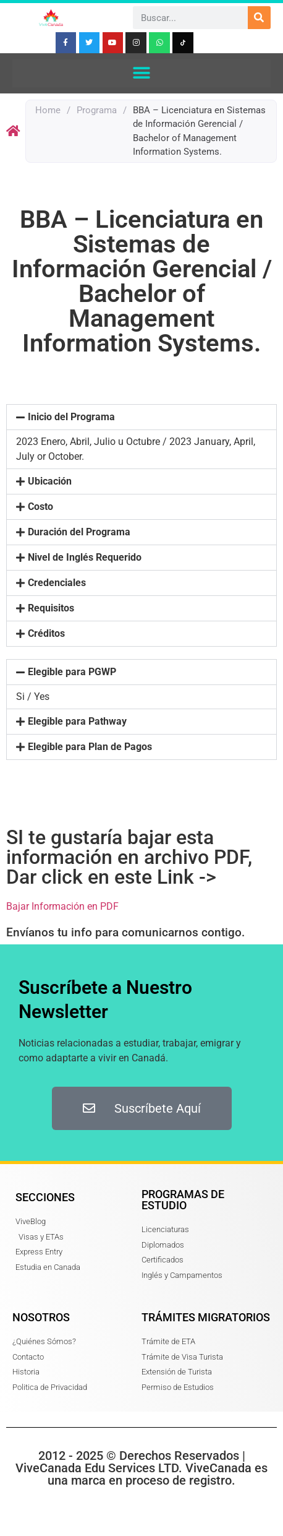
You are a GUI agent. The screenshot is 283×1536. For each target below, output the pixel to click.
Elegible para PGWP (72, 672)
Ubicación (50, 481)
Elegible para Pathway (77, 721)
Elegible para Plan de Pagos (90, 747)
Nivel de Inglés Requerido (85, 557)
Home (48, 110)
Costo (40, 506)
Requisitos (51, 608)
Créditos (46, 633)
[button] (142, 73)
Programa (97, 110)
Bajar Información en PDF (62, 906)
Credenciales (57, 583)
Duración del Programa (79, 532)
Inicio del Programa (71, 417)
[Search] (259, 17)
